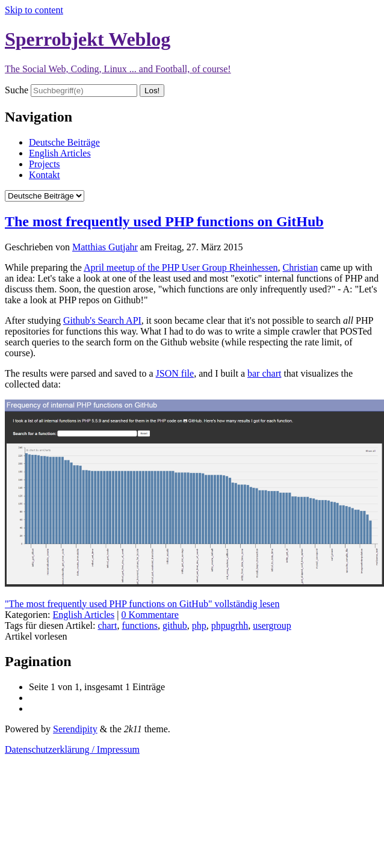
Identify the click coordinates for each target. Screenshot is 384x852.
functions (140, 625)
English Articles (60, 153)
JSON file (175, 373)
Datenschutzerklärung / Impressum (72, 749)
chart (107, 625)
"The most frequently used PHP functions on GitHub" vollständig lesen (142, 604)
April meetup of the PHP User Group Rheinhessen (180, 267)
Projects (44, 164)
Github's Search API (102, 320)
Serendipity (75, 729)
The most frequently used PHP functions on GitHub (164, 221)
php (199, 625)
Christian (300, 267)
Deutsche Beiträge (64, 142)
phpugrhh (229, 625)
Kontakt (44, 175)
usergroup (272, 625)
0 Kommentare (150, 615)
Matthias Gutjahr (105, 247)
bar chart (264, 373)
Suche (16, 90)
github (175, 625)
